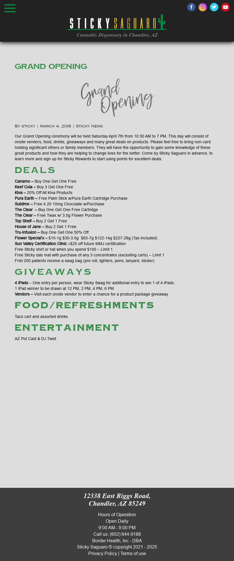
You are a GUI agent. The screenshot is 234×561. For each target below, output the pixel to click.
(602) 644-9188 (125, 534)
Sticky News (89, 126)
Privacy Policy (102, 553)
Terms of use (133, 553)
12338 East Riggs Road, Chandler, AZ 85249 (117, 499)
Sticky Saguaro (92, 546)
